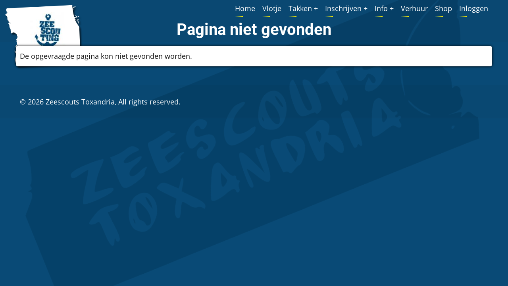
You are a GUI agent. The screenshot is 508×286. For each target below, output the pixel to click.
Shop (443, 8)
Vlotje (271, 8)
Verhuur (414, 8)
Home (245, 8)
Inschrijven (343, 8)
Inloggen (473, 8)
